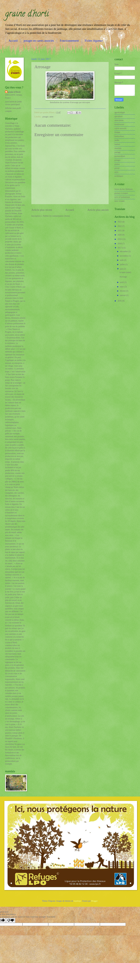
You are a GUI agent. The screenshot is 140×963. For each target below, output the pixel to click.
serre (51, 117)
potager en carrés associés (39, 40)
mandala (117, 148)
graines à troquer (121, 193)
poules (117, 164)
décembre (124, 251)
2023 (120, 222)
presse (116, 168)
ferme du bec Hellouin (123, 189)
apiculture (118, 116)
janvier (123, 295)
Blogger (94, 901)
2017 (120, 248)
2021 (120, 230)
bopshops (77, 901)
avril (122, 282)
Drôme (117, 132)
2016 (120, 301)
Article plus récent (41, 209)
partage (117, 152)
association (118, 120)
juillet (122, 264)
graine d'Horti (14, 92)
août (122, 260)
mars (122, 287)
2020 (120, 235)
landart (117, 144)
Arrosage (123, 277)
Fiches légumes (94, 40)
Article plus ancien (98, 209)
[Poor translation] (10, 920)
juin (122, 269)
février (123, 291)
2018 (120, 243)
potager (45, 117)
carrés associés (120, 128)
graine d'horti (27, 14)
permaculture (119, 156)
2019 (120, 239)
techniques (118, 176)
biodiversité (119, 124)
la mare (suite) (125, 272)
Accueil (13, 40)
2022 (120, 226)
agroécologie (119, 112)
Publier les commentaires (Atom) (56, 216)
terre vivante (119, 201)
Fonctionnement (69, 40)
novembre (124, 256)
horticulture (119, 136)
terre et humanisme (122, 197)
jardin (116, 140)
